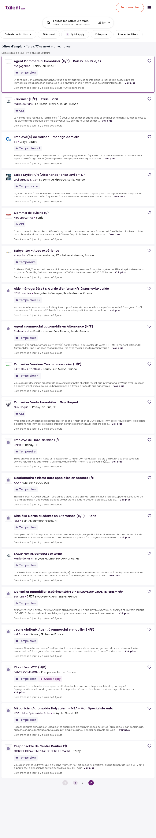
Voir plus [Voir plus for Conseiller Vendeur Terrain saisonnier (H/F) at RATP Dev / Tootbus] (118, 386)
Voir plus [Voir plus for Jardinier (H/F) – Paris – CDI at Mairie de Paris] (107, 120)
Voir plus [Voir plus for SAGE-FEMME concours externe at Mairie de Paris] (114, 575)
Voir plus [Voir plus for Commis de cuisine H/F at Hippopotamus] (115, 234)
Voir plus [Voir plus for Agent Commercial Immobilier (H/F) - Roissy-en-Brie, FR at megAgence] (130, 83)
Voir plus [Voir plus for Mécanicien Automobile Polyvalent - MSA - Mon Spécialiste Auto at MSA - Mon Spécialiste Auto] (124, 730)
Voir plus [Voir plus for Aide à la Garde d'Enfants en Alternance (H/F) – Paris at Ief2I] (125, 537)
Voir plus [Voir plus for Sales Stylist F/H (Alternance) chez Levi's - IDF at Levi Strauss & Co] (119, 196)
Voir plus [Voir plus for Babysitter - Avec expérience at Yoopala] (120, 272)
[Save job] (149, 61)
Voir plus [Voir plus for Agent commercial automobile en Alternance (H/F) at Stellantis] (118, 348)
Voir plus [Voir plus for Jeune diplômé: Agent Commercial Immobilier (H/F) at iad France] (130, 651)
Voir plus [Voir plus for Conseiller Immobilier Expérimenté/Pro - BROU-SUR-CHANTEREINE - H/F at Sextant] (124, 613)
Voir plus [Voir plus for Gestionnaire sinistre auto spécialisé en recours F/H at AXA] (125, 499)
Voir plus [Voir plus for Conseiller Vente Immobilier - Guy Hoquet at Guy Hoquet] (117, 423)
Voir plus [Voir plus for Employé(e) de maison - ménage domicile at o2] (110, 158)
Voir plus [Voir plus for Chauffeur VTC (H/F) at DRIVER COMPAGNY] (19, 692)
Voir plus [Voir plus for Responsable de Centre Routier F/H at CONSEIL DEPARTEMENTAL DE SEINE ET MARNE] (89, 768)
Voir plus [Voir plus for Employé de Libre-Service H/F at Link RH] (117, 461)
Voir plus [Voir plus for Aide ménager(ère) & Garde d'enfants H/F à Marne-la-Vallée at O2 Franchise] (115, 310)
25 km (104, 23)
